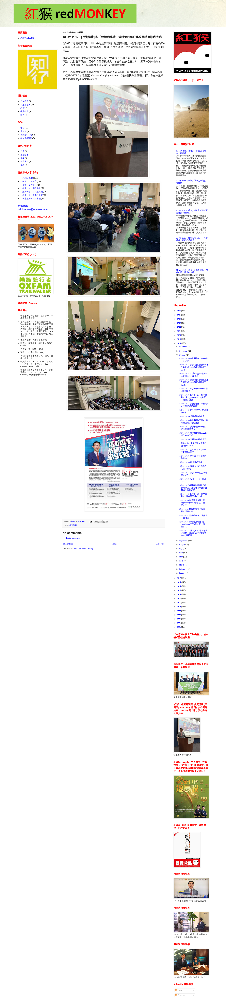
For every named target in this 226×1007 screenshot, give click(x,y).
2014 (179, 590)
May (181, 557)
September (183, 540)
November (183, 351)
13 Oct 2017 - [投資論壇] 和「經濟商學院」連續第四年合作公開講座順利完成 (193, 487)
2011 (179, 602)
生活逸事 (24, 155)
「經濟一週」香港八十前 (31, 195)
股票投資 (24, 101)
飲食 (22, 151)
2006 (179, 623)
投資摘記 (24, 111)
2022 (179, 327)
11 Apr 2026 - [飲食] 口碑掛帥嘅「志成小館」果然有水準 (192, 271)
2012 (179, 598)
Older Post (160, 544)
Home (114, 544)
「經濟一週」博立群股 (30, 188)
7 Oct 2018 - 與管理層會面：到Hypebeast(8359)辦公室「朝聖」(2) (192, 502)
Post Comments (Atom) (83, 549)
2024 (179, 319)
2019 (179, 339)
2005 (179, 627)
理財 (22, 108)
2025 (179, 315)
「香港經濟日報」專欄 (30, 199)
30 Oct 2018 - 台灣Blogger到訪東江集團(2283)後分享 (193, 374)
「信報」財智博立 (28, 181)
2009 (179, 611)
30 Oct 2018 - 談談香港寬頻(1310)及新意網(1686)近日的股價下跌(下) (193, 367)
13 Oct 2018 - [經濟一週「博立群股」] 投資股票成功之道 (193, 495)
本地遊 (23, 131)
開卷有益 (24, 161)
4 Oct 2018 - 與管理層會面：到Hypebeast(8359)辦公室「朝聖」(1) (192, 524)
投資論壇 (73, 525)
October (182, 355)
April (181, 561)
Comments (180, 995)
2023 (179, 323)
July (181, 549)
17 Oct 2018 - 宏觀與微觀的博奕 (192, 439)
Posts (178, 990)
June (181, 553)
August (182, 544)
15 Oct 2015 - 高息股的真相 (190, 462)
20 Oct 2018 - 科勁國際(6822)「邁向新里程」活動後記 (193, 421)
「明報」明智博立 (28, 185)
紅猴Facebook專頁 (28, 38)
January (182, 573)
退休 (22, 115)
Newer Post (68, 544)
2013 (179, 594)
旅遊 (22, 128)
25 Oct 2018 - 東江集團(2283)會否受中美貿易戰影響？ (193, 405)
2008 (179, 615)
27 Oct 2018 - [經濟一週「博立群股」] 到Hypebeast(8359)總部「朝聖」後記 (193, 397)
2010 (179, 606)
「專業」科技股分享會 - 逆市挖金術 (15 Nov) (193, 444)
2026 (179, 311)
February (183, 569)
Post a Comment (73, 538)
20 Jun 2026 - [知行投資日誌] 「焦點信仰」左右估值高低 (192, 239)
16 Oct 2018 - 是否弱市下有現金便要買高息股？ (192, 451)
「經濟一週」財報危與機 (31, 192)
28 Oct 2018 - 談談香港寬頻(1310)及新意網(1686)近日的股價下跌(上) (193, 382)
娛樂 (22, 158)
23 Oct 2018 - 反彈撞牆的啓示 (191, 416)
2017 (179, 578)
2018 (179, 343)
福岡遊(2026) (26, 138)
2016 (179, 582)
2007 (179, 619)
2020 (179, 335)
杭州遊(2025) (26, 135)
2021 (179, 331)
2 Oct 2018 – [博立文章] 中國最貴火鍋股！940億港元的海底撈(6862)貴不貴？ (193, 533)
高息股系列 (25, 105)
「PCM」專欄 (26, 178)
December (183, 347)
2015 (179, 586)
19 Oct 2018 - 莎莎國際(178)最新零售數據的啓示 (193, 428)
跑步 (22, 165)
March (182, 565)
